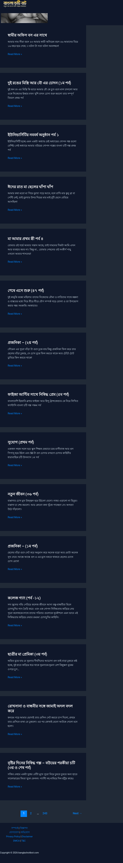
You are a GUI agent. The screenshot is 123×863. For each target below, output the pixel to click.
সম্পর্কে (14, 828)
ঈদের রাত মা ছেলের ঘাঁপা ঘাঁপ (30, 187)
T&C (23, 840)
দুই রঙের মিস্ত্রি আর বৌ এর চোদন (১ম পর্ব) (39, 83)
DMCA (16, 840)
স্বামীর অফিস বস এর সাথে (27, 35)
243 (45, 813)
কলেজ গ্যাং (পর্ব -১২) (24, 598)
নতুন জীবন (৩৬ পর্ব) (23, 494)
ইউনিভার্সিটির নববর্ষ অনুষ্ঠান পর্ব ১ (33, 135)
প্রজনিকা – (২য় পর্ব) (23, 342)
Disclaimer (27, 836)
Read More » (15, 54)
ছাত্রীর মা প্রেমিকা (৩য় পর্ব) (27, 654)
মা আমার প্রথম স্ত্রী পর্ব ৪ (25, 239)
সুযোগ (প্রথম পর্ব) (21, 442)
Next (77, 813)
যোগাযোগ (14, 832)
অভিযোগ (25, 832)
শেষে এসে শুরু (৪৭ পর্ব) (26, 290)
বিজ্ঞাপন (24, 828)
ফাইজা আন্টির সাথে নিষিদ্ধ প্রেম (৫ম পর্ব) (38, 394)
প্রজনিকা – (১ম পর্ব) (23, 546)
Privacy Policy (13, 836)
